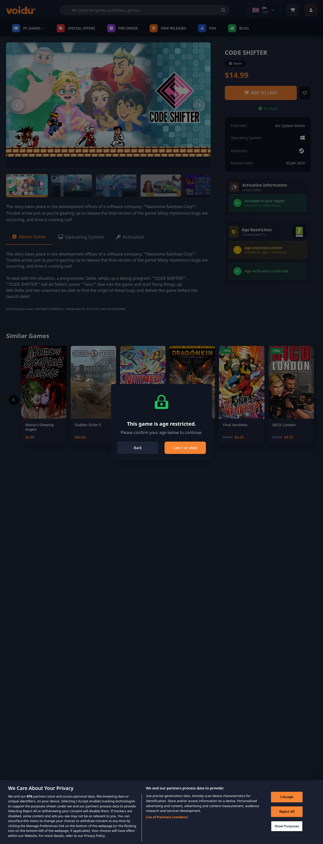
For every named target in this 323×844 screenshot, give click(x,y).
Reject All (286, 818)
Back (138, 447)
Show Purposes (287, 833)
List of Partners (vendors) (167, 824)
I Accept (286, 804)
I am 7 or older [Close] (185, 447)
